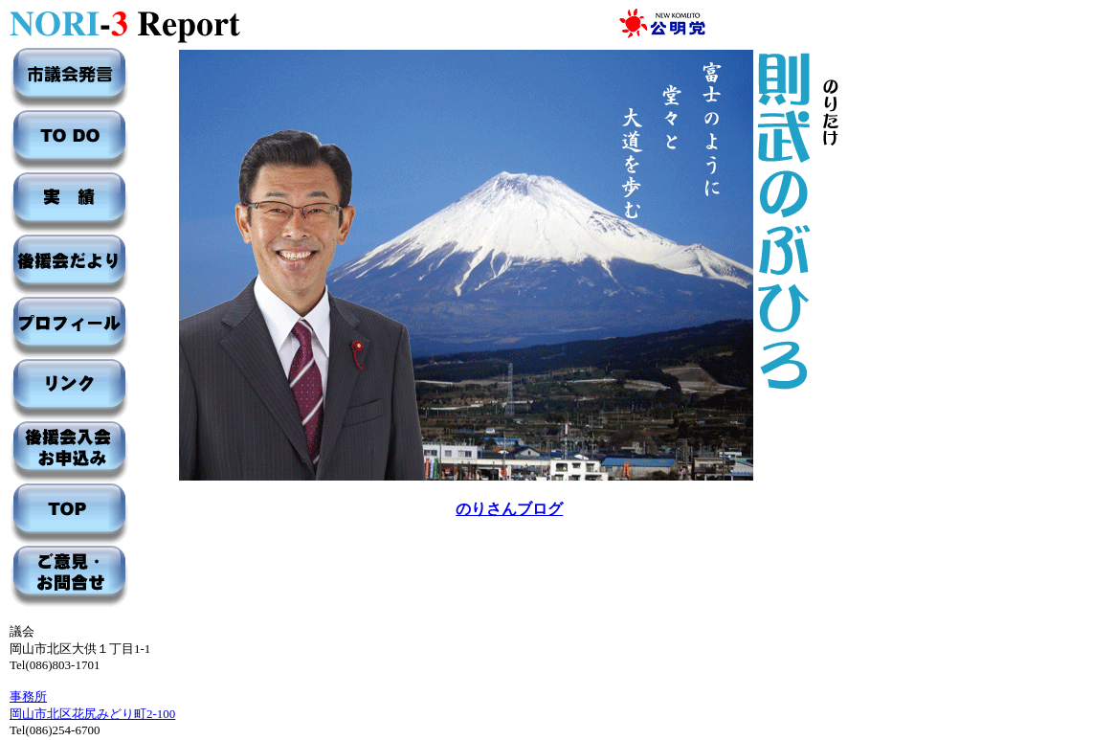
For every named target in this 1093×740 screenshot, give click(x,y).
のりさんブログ (509, 509)
